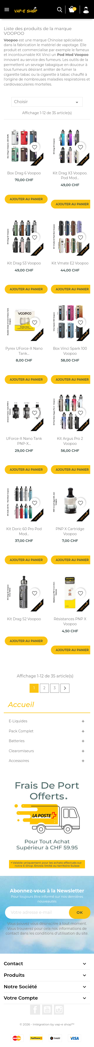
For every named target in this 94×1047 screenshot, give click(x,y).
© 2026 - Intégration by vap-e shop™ (47, 1024)
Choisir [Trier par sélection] (47, 102)
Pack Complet (21, 731)
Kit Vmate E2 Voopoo (70, 263)
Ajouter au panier (26, 199)
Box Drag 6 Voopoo (24, 173)
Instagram (59, 1010)
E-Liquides (18, 721)
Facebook (35, 1010)
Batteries (17, 741)
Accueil (21, 705)
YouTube (47, 1010)
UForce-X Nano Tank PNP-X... (24, 441)
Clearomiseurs (21, 751)
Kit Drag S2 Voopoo (24, 619)
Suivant (64, 688)
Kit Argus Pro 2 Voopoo (70, 441)
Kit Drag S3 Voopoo (24, 263)
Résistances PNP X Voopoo (70, 621)
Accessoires (19, 760)
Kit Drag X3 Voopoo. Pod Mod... (70, 175)
